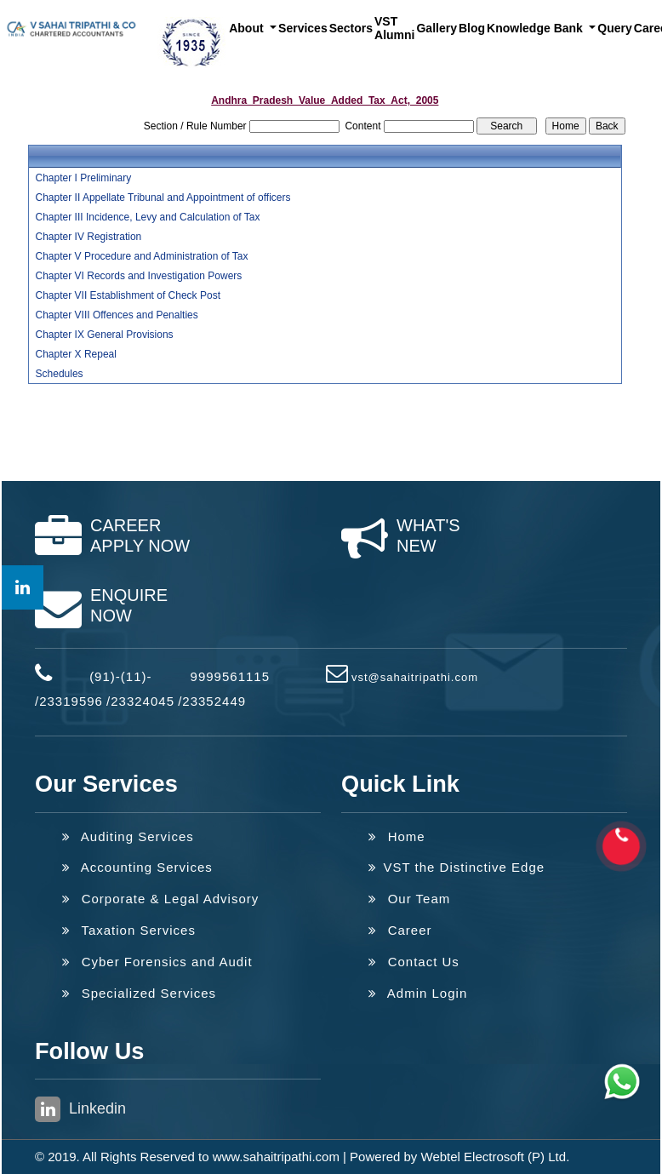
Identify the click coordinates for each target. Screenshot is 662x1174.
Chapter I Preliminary (84, 178)
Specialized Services (139, 993)
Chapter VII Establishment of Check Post (128, 295)
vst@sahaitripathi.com (414, 677)
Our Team (409, 898)
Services (303, 28)
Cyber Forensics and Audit (157, 961)
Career (400, 930)
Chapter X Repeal (76, 354)
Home (396, 836)
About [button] (247, 28)
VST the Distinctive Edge (456, 867)
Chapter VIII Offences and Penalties (117, 315)
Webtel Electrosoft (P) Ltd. (495, 1156)
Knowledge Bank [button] (536, 28)
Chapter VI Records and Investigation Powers (139, 276)
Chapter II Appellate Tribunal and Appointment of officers (163, 197)
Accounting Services (137, 867)
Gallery (436, 28)
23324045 (142, 701)
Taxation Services (129, 930)
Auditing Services (128, 836)
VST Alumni (394, 28)
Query (614, 28)
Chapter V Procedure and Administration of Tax (142, 256)
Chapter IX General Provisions (105, 335)
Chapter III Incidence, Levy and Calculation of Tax (148, 217)
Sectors (351, 28)
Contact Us (413, 961)
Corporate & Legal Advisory (160, 898)
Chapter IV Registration (89, 237)
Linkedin (80, 1109)
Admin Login (417, 993)
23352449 (214, 701)
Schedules (59, 374)
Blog (472, 28)
